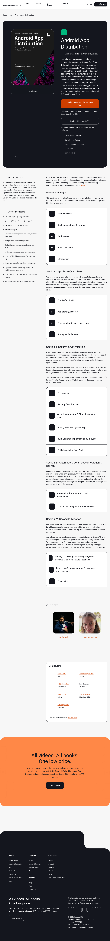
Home (5, 15)
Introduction (63, 259)
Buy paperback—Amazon (72, 144)
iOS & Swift (13, 860)
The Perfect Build (66, 300)
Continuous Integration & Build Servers (76, 506)
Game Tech (13, 874)
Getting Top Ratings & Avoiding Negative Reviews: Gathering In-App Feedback (74, 558)
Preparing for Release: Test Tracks (74, 323)
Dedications (63, 236)
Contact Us (33, 889)
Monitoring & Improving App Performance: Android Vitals (76, 570)
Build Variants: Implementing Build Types (77, 438)
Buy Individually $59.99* (80, 121)
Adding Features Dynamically (71, 427)
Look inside (32, 91)
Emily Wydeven (63, 705)
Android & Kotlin (15, 864)
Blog (50, 874)
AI (10, 867)
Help (30, 882)
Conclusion (63, 581)
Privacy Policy (34, 867)
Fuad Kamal (93, 91)
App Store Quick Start (68, 311)
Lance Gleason (84, 694)
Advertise (32, 871)
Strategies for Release (68, 334)
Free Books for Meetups (56, 878)
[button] (29, 3)
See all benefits (72, 114)
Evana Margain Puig (71, 94)
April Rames (62, 694)
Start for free (101, 4)
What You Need (65, 213)
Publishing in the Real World (71, 450)
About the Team (65, 247)
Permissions (64, 393)
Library (11, 881)
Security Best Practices (69, 404)
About (31, 860)
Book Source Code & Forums (71, 225)
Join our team (72, 718)
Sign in (89, 4)
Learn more (55, 785)
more (83, 185)
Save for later (68, 153)
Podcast (51, 864)
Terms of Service (34, 864)
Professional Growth (16, 878)
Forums (51, 867)
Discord (51, 860)
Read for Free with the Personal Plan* (79, 103)
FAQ (30, 886)
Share (15, 157)
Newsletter (52, 871)
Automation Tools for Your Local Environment (72, 495)
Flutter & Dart (14, 871)
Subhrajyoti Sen (63, 684)
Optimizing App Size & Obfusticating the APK (76, 416)
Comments (67, 149)
